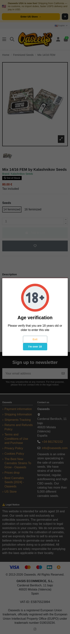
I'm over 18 (35, 346)
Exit (35, 339)
